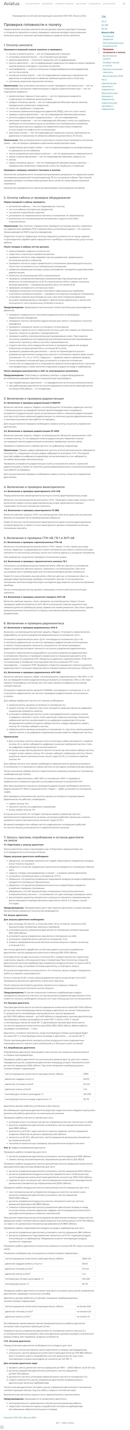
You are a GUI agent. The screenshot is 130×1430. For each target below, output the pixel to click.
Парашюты (95, 4)
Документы (109, 4)
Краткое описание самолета (112, 71)
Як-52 (104, 29)
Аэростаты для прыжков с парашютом (109, 106)
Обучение (81, 4)
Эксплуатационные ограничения (113, 44)
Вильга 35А (80, 16)
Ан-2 (104, 21)
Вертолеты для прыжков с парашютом (110, 96)
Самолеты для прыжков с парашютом (109, 86)
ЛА (104, 16)
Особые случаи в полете (111, 64)
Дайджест (47, 4)
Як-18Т (105, 25)
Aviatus (12, 3)
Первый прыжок (64, 4)
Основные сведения (108, 37)
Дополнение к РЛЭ (113, 76)
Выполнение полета (110, 57)
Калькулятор (33, 4)
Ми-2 (104, 79)
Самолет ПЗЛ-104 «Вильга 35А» (20, 1417)
